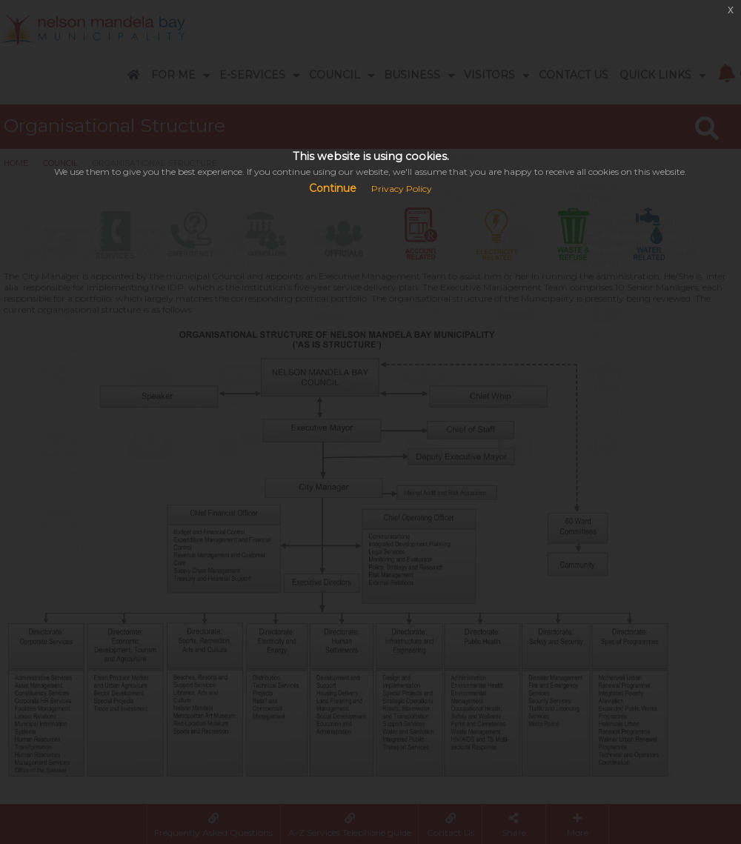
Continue (332, 188)
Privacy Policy (401, 188)
